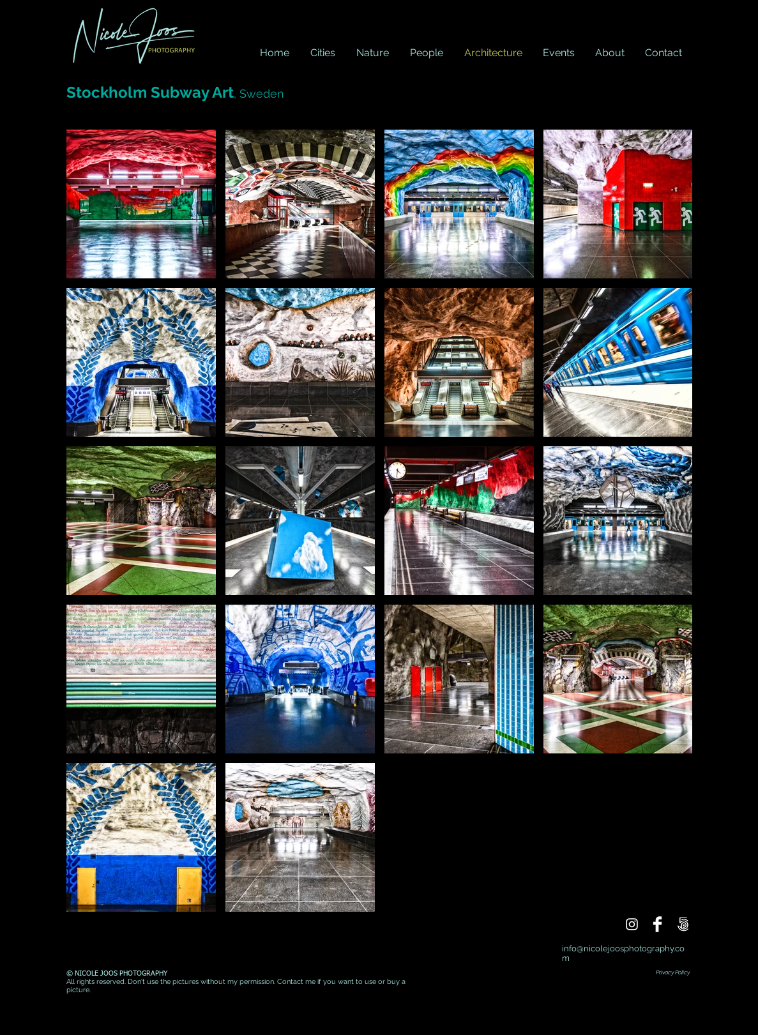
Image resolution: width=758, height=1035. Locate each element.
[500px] (683, 924)
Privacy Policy (673, 972)
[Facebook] (657, 924)
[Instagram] (632, 924)
